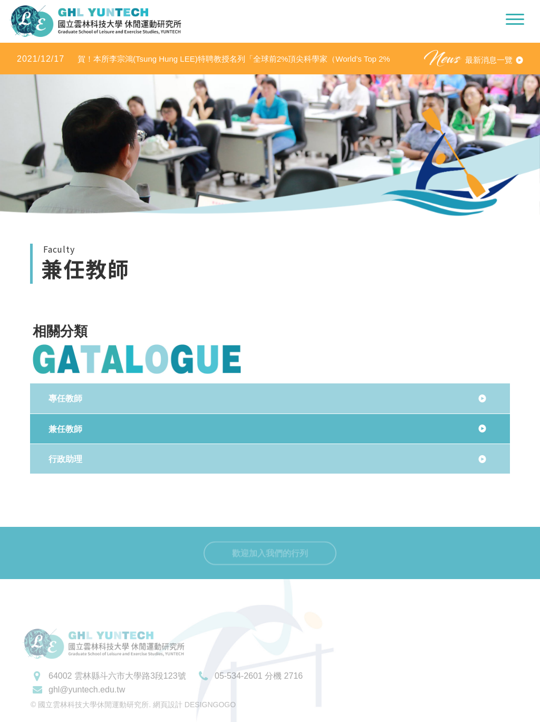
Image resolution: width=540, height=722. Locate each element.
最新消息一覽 (489, 59)
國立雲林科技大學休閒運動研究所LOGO (95, 21)
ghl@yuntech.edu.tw (87, 701)
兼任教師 (65, 429)
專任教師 (65, 398)
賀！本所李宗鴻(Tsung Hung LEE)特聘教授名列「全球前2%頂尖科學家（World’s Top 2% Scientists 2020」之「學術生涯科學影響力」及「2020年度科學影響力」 (203, 59)
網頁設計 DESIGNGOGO (194, 716)
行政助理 (65, 459)
